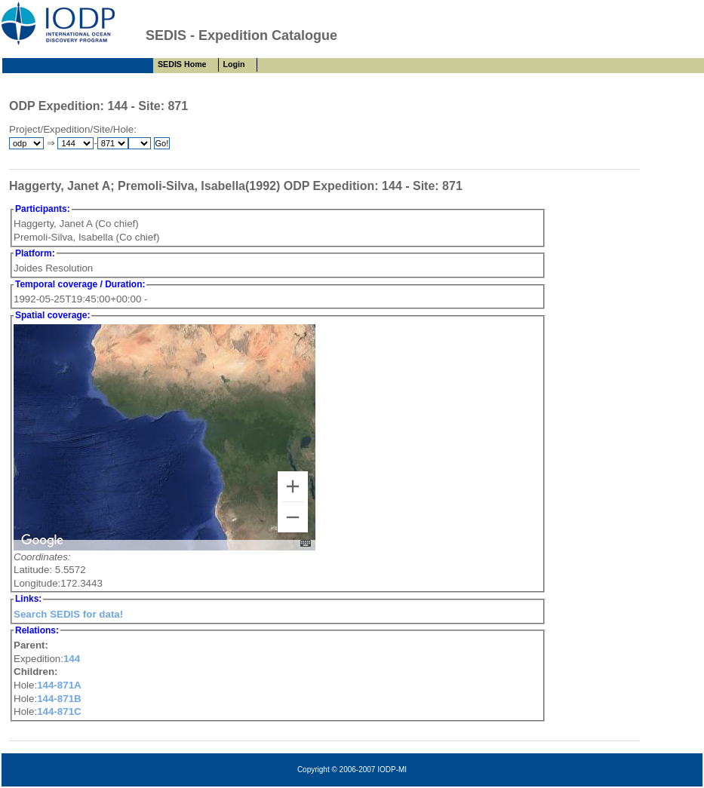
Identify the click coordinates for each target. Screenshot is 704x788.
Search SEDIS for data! (68, 614)
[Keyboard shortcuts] (305, 543)
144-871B (59, 698)
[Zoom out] (293, 517)
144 (71, 658)
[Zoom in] (293, 486)
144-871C (59, 711)
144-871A (59, 685)
